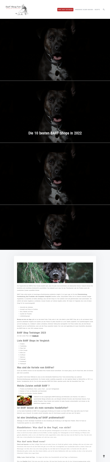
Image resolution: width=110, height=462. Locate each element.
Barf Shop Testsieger (65, 9)
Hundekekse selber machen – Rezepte (87, 9)
